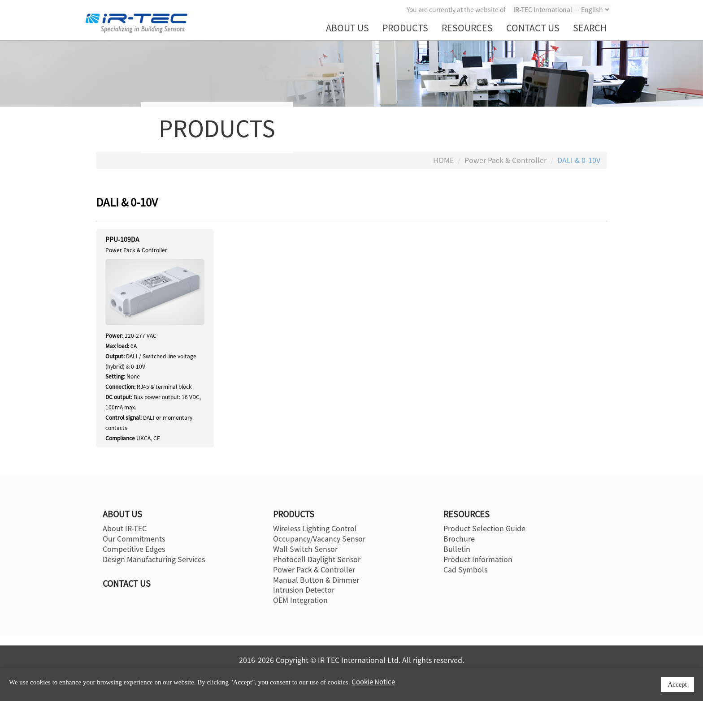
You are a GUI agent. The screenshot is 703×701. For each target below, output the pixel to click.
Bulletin (456, 548)
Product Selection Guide (484, 528)
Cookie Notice (373, 682)
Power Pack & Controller (505, 160)
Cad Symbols (465, 569)
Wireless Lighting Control (315, 528)
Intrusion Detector (303, 589)
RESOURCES (467, 27)
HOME (443, 160)
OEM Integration (300, 599)
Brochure (459, 538)
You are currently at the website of (456, 9)
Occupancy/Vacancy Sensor (319, 538)
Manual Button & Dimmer (316, 579)
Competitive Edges (134, 548)
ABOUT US (347, 27)
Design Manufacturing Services (154, 559)
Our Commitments (134, 538)
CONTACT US (533, 27)
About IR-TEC (125, 528)
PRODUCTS (405, 27)
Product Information (477, 559)
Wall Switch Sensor (305, 548)
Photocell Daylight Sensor (316, 559)
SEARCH (590, 27)
